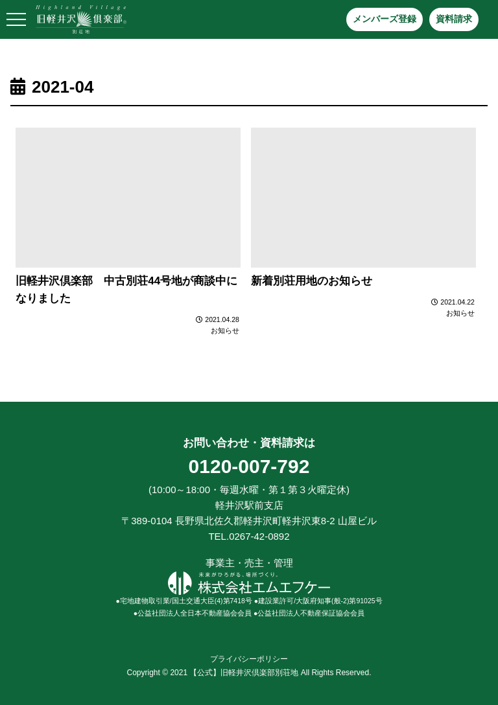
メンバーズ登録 (384, 19)
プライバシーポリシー (249, 659)
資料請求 (454, 19)
